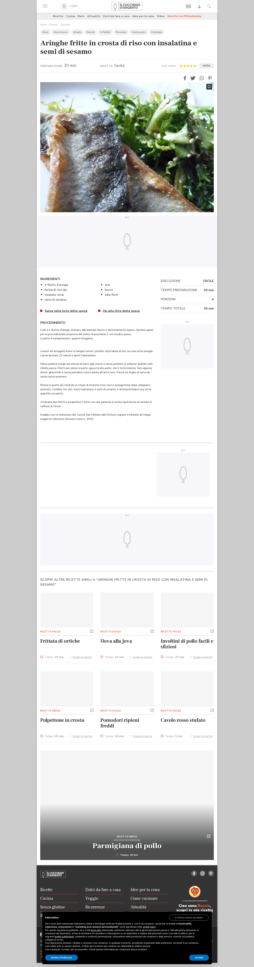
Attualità (93, 16)
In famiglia (156, 32)
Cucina (70, 16)
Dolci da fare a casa (116, 16)
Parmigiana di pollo (127, 846)
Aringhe (77, 32)
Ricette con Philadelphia (184, 16)
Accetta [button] (199, 957)
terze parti (96, 930)
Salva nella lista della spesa (66, 311)
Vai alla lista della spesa (121, 311)
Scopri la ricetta (82, 657)
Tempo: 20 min (127, 855)
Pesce (45, 32)
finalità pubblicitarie (64, 936)
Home (43, 24)
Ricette (58, 16)
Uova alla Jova (116, 641)
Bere (81, 16)
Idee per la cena (143, 16)
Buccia (204, 905)
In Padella (105, 32)
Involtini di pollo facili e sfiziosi (187, 644)
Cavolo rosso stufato (183, 720)
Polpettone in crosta (62, 720)
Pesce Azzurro (61, 32)
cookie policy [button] (149, 927)
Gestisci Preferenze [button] (61, 957)
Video (161, 16)
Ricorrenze (121, 32)
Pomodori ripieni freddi (119, 723)
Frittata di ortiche (60, 641)
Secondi (65, 24)
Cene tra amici (139, 32)
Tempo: (54, 657)
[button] (185, 78)
